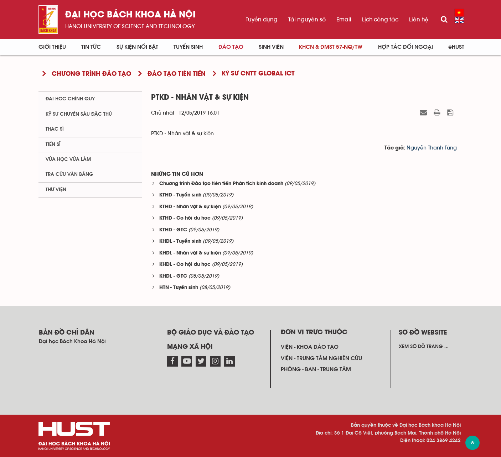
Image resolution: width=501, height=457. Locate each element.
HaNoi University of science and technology (130, 26)
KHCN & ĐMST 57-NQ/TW (330, 47)
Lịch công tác (380, 19)
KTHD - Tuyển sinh (180, 195)
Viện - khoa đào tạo (310, 347)
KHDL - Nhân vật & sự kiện (190, 253)
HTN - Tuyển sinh (178, 287)
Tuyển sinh (188, 47)
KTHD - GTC (173, 230)
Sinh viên (271, 47)
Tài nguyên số (307, 19)
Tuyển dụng (262, 19)
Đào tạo (230, 47)
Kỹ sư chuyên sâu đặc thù (79, 114)
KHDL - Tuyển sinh (180, 241)
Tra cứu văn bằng (69, 174)
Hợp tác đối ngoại (405, 47)
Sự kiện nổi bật (137, 47)
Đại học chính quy (70, 98)
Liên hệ (418, 19)
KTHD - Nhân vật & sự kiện (190, 207)
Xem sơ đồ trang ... (424, 346)
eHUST (456, 47)
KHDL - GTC (173, 276)
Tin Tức (91, 47)
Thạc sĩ (55, 129)
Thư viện (56, 189)
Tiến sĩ (53, 144)
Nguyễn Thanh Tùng (432, 148)
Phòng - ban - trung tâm (316, 369)
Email (343, 19)
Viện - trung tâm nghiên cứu (321, 358)
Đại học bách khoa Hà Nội (130, 15)
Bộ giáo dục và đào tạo (210, 333)
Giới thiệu (52, 47)
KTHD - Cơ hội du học (185, 218)
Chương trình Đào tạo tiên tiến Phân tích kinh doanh (221, 184)
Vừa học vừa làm (68, 159)
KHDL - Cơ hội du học (185, 264)
